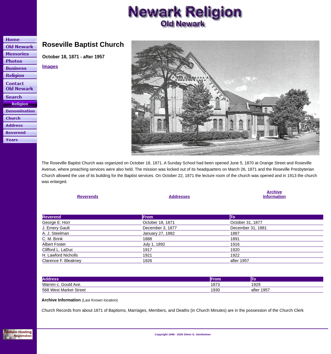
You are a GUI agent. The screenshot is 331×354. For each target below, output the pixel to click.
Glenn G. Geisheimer (197, 334)
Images (50, 66)
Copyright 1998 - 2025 (169, 334)
